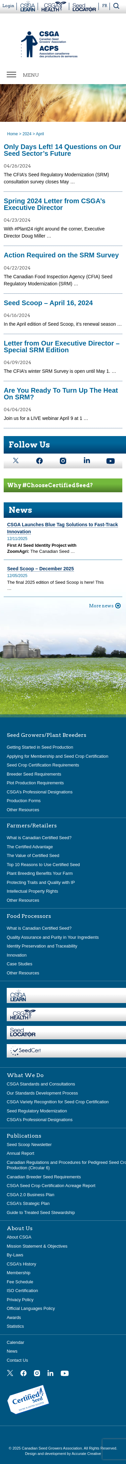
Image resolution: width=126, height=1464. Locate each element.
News (12, 1351)
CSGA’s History (21, 1263)
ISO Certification (22, 1290)
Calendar (15, 1342)
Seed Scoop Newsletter (29, 1144)
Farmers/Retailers (32, 825)
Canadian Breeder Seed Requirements (44, 1176)
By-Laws (15, 1254)
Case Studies (19, 963)
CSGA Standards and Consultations (41, 1083)
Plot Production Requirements (35, 782)
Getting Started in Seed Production (40, 747)
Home (12, 134)
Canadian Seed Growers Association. (53, 1448)
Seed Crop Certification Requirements (43, 764)
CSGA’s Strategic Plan (28, 1203)
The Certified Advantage (30, 846)
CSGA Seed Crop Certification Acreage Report (51, 1185)
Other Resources (23, 809)
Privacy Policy (20, 1299)
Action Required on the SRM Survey (61, 255)
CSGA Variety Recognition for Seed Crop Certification (58, 1101)
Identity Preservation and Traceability (42, 946)
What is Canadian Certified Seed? (39, 837)
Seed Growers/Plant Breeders (46, 735)
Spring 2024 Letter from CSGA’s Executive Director (55, 204)
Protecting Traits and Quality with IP (41, 882)
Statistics (15, 1326)
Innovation (17, 955)
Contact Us (17, 1360)
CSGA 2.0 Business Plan (30, 1194)
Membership (18, 1272)
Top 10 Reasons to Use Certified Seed (43, 864)
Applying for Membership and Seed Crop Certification (57, 756)
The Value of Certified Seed (33, 855)
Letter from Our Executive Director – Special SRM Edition (62, 347)
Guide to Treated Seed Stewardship (41, 1212)
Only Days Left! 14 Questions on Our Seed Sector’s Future (62, 150)
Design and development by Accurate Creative (63, 1454)
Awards (14, 1317)
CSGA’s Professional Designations (40, 791)
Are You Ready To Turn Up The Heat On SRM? (61, 394)
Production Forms (24, 800)
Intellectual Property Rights (32, 891)
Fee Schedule (20, 1281)
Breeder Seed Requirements (34, 774)
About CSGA (19, 1237)
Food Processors (29, 916)
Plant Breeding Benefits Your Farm (40, 873)
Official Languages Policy (31, 1308)
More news (101, 605)
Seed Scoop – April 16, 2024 (48, 303)
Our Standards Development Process (42, 1093)
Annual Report (20, 1153)
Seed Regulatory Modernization (37, 1110)
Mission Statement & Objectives (37, 1246)
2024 (27, 134)
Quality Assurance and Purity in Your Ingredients (53, 937)
